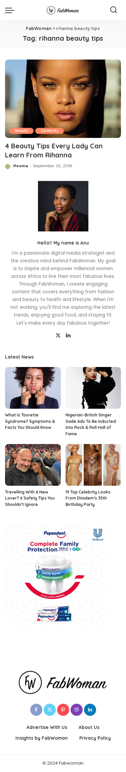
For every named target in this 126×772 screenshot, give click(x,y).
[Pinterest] (63, 710)
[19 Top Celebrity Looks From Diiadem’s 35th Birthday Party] (93, 465)
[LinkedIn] (68, 336)
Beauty (21, 130)
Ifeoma (20, 165)
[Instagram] (77, 710)
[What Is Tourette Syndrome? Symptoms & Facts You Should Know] (33, 388)
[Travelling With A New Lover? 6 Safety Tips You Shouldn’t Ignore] (33, 465)
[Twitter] (58, 336)
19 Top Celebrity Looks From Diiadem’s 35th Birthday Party (88, 498)
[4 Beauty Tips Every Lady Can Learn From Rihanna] (63, 99)
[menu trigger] (11, 10)
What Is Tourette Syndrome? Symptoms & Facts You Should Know (30, 421)
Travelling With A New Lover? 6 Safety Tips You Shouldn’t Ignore (30, 498)
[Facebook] (36, 710)
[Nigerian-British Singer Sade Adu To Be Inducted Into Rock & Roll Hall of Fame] (93, 388)
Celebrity (49, 130)
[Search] (114, 10)
